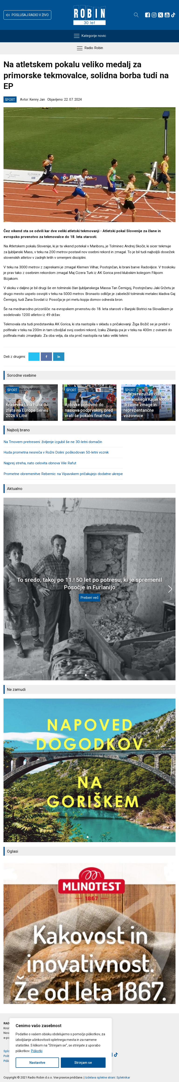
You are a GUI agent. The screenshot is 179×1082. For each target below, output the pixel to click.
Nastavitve (37, 1062)
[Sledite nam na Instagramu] (154, 15)
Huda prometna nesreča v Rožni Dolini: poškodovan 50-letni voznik (56, 452)
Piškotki (36, 1051)
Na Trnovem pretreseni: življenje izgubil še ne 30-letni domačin (52, 442)
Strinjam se (83, 1062)
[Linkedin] (58, 356)
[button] (27, 15)
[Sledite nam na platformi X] (160, 15)
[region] (60, 1045)
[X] (34, 356)
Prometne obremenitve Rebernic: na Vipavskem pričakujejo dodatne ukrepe (63, 474)
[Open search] (136, 15)
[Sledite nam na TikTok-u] (173, 15)
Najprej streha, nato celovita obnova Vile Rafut (39, 463)
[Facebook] (46, 356)
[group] (89, 770)
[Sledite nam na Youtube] (167, 15)
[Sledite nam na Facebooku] (147, 15)
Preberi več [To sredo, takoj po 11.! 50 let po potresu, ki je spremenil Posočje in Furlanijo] (89, 598)
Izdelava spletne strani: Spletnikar (107, 1077)
